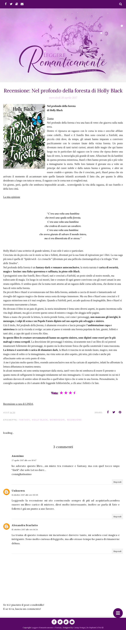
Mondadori (57, 419)
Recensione (74, 419)
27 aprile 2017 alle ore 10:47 (24, 460)
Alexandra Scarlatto (25, 525)
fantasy (24, 419)
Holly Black (40, 419)
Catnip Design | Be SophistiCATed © (88, 627)
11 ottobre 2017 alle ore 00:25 (25, 495)
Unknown (18, 490)
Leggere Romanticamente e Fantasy (47, 627)
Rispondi (117, 482)
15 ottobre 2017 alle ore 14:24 (25, 529)
